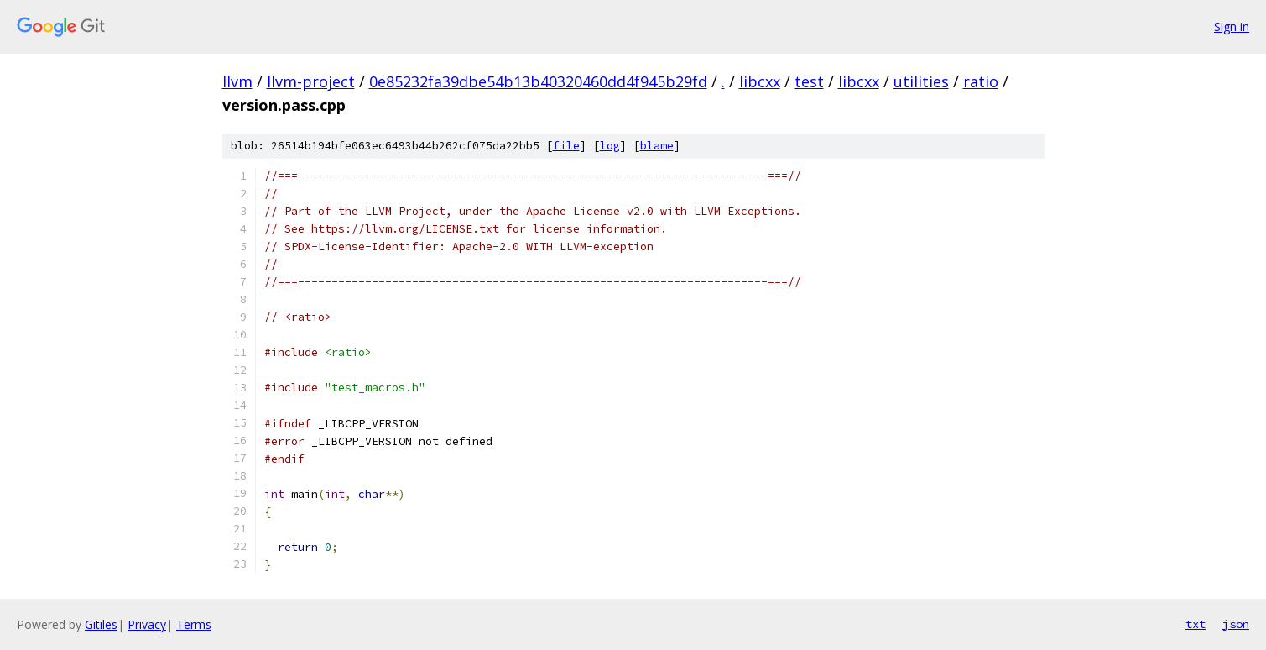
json (1235, 624)
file (566, 146)
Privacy (147, 624)
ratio (980, 81)
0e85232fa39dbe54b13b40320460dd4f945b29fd (538, 81)
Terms (193, 624)
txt (1195, 624)
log (610, 146)
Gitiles (101, 624)
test (809, 81)
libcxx (759, 81)
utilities (921, 81)
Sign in (1231, 26)
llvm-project (311, 81)
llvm (237, 81)
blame (657, 146)
